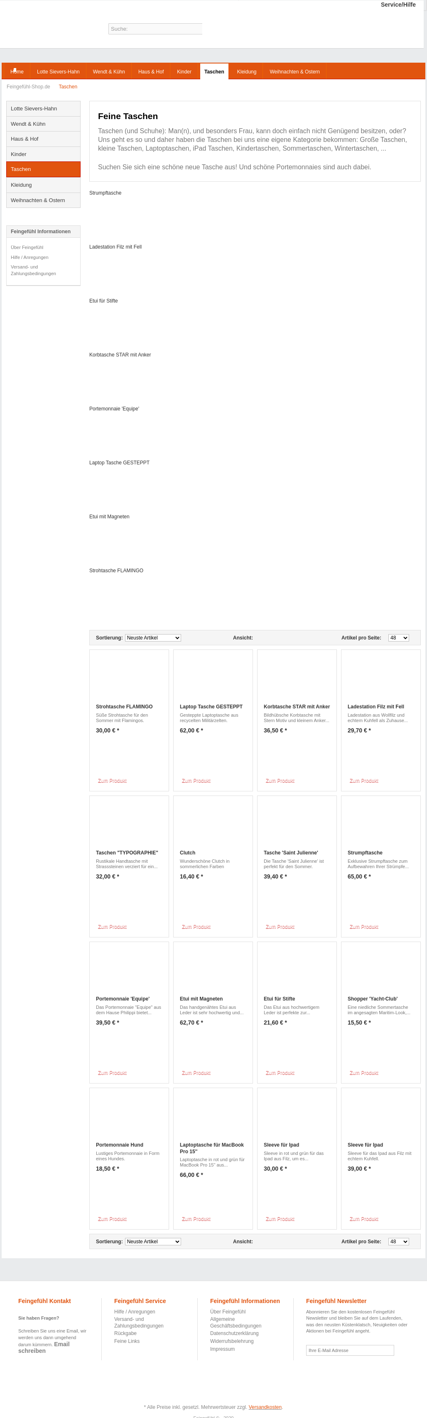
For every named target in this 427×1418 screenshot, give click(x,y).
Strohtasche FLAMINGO (116, 571)
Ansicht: (243, 638)
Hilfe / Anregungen (30, 257)
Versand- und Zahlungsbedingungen (33, 270)
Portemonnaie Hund (119, 1145)
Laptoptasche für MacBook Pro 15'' (212, 1148)
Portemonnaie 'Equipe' (114, 409)
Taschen (21, 169)
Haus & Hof (24, 139)
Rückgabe (125, 1333)
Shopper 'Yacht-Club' (373, 999)
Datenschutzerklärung (234, 1333)
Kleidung (21, 185)
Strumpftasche (105, 193)
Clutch (187, 853)
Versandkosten (265, 1407)
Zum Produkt (112, 780)
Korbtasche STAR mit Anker (120, 355)
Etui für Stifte (103, 301)
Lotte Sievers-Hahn (34, 108)
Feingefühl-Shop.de (36, 25)
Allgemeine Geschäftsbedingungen (235, 1322)
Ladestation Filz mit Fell (115, 247)
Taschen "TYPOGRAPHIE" (127, 853)
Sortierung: (109, 638)
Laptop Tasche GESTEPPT (119, 463)
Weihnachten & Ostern (38, 200)
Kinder (19, 154)
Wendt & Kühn (28, 124)
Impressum (222, 1349)
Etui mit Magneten (109, 517)
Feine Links (127, 1341)
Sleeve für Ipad (281, 1145)
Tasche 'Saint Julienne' (291, 853)
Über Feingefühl (27, 247)
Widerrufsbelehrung (232, 1341)
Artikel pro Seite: (361, 638)
